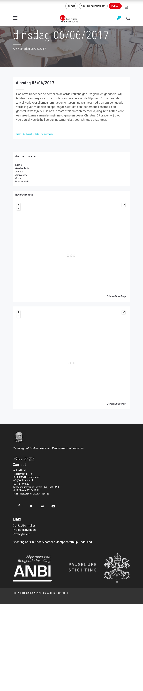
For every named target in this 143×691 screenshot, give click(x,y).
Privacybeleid (22, 181)
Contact (19, 178)
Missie (18, 165)
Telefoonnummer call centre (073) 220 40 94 (36, 487)
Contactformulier (24, 525)
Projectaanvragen (24, 529)
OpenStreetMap (117, 296)
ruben (19, 134)
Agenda (19, 171)
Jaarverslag (21, 175)
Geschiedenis (22, 168)
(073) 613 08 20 (21, 483)
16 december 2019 (31, 134)
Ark (15, 48)
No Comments (47, 134)
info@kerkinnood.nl (23, 480)
